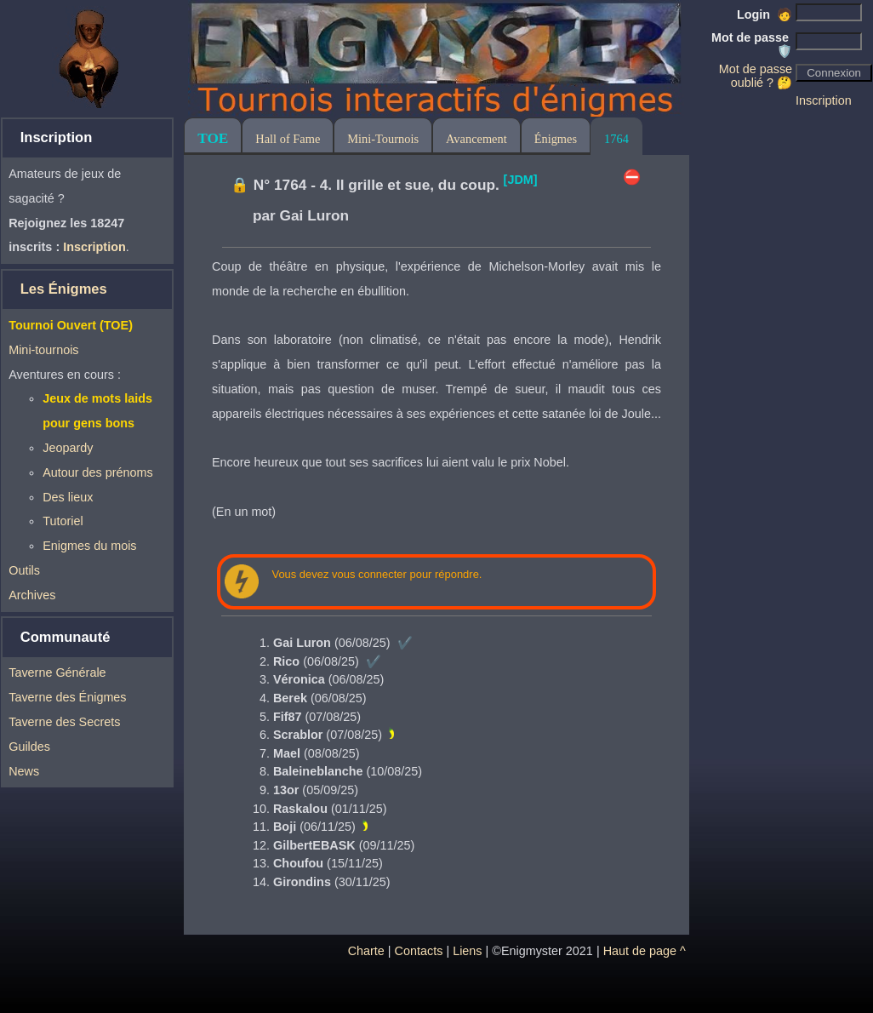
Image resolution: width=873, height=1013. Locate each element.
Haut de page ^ (644, 951)
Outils (24, 570)
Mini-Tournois (383, 139)
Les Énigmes (63, 289)
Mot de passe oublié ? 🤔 (755, 75)
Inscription (824, 100)
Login (764, 14)
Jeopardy (68, 448)
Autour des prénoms (98, 472)
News (24, 771)
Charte (366, 951)
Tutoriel (63, 521)
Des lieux (68, 497)
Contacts (419, 951)
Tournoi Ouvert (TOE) (71, 325)
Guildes (29, 746)
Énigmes (555, 139)
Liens (467, 951)
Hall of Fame (287, 139)
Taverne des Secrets (64, 722)
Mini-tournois (43, 350)
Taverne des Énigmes (67, 697)
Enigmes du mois (89, 545)
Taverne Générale (57, 672)
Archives (32, 595)
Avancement (476, 139)
